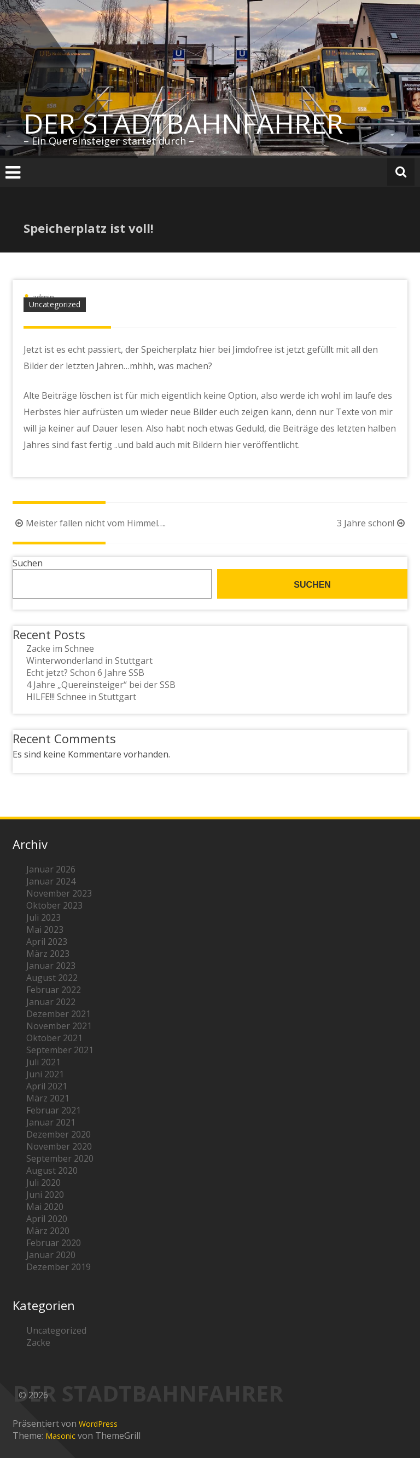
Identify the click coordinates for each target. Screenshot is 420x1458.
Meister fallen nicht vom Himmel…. (89, 523)
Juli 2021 (43, 1062)
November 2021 (59, 1026)
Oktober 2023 (54, 905)
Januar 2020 (50, 1255)
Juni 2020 (45, 1195)
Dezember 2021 (58, 1014)
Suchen (28, 563)
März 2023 (47, 954)
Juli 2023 (43, 917)
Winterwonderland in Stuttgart (89, 661)
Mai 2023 (44, 929)
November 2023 (59, 893)
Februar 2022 (53, 990)
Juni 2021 (45, 1074)
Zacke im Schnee (60, 648)
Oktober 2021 (54, 1038)
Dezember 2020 (58, 1134)
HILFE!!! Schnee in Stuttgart (81, 697)
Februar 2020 (53, 1243)
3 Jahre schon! (372, 523)
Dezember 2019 (58, 1267)
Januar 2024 (50, 881)
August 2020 (52, 1170)
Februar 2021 (53, 1110)
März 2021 (47, 1098)
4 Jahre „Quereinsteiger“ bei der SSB (101, 685)
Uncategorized (54, 304)
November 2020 (59, 1146)
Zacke (38, 1342)
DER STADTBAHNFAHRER (183, 123)
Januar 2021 (50, 1122)
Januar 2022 (50, 1002)
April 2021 (46, 1086)
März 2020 (47, 1231)
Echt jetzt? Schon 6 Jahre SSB (85, 673)
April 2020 (46, 1219)
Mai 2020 (44, 1207)
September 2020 (60, 1158)
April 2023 (46, 941)
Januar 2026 (50, 869)
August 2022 (52, 978)
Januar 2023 (50, 966)
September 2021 (60, 1050)
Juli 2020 (43, 1182)
